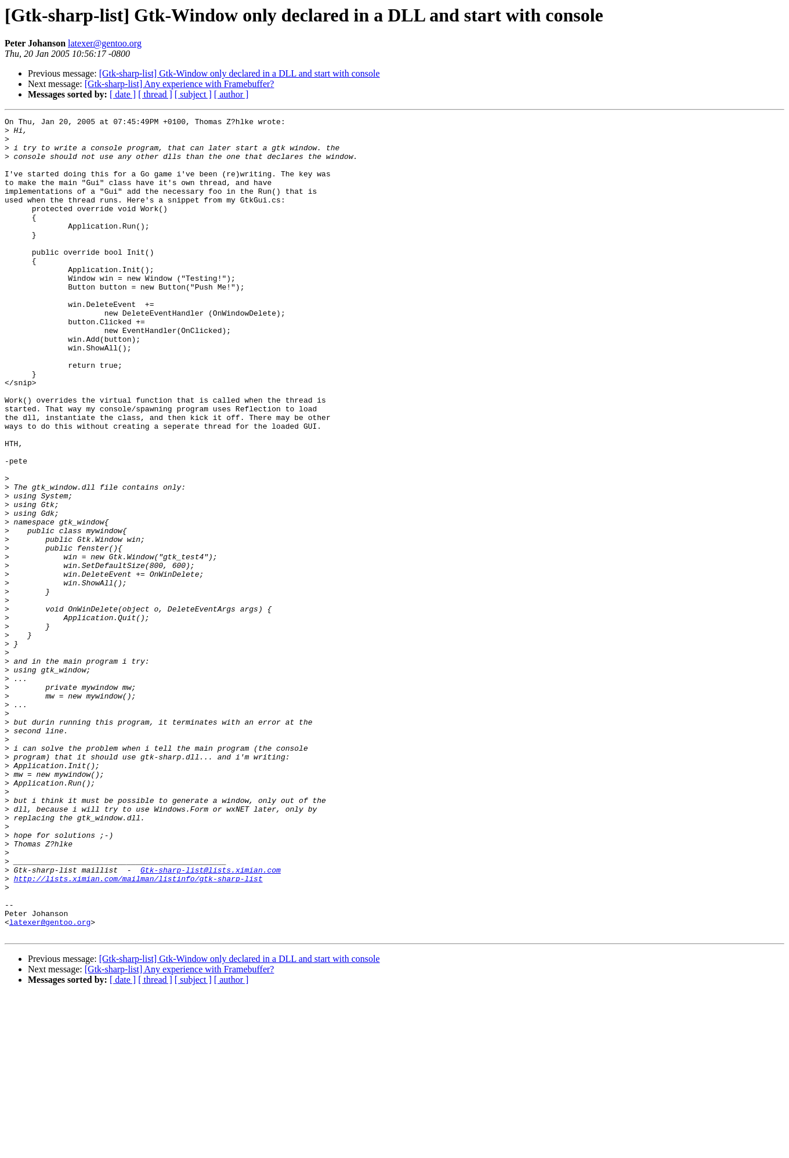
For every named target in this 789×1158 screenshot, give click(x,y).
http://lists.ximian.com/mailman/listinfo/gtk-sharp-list (138, 1031)
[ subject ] (193, 94)
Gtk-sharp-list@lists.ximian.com (210, 1021)
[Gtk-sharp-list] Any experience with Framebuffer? (179, 84)
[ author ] (231, 94)
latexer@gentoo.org (105, 43)
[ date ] (123, 94)
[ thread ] (155, 94)
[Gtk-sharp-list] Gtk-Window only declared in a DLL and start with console (239, 73)
